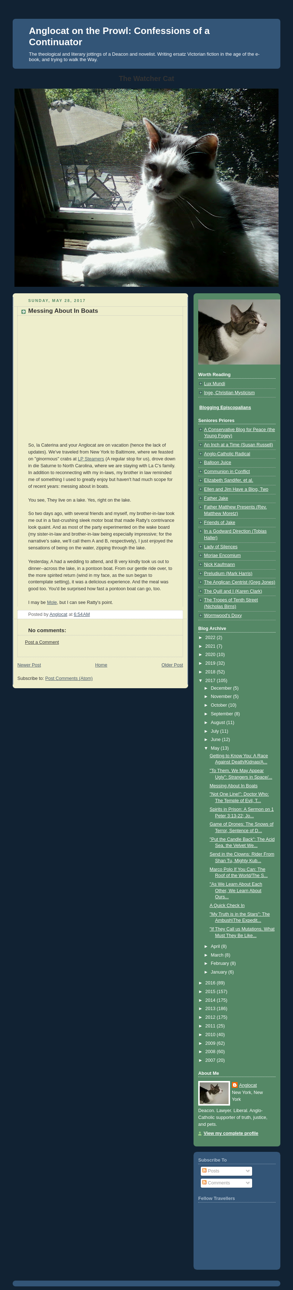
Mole (52, 602)
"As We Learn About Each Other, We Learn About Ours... (236, 890)
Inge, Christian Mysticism (229, 392)
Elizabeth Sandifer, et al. (228, 480)
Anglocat (248, 1085)
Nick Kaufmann (219, 564)
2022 (211, 637)
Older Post (172, 665)
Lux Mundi (214, 383)
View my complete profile (231, 1133)
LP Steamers (91, 458)
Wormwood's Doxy (223, 615)
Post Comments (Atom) (69, 678)
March (218, 955)
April (216, 946)
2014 (211, 1000)
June (216, 739)
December (222, 688)
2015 (211, 991)
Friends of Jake (219, 522)
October (219, 705)
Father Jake (216, 498)
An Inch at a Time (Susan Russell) (238, 444)
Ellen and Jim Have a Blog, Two (236, 489)
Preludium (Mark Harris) (228, 573)
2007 (211, 1060)
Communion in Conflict (227, 471)
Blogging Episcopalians (225, 407)
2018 (211, 671)
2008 (211, 1051)
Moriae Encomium (222, 555)
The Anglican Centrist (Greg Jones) (239, 582)
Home (101, 665)
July (215, 731)
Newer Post (29, 665)
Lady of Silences (221, 546)
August (218, 722)
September (222, 713)
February (220, 963)
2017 (211, 680)
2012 (211, 1017)
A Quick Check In (227, 905)
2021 (211, 646)
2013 (211, 1008)
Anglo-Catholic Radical (227, 453)
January (219, 972)
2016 (211, 982)
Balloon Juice (217, 462)
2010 (211, 1034)
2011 (211, 1026)
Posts (210, 1171)
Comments (216, 1182)
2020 (211, 654)
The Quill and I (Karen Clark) (233, 591)
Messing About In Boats (234, 785)
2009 (211, 1043)
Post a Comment (42, 642)
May (216, 748)
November (222, 696)
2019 (211, 663)
